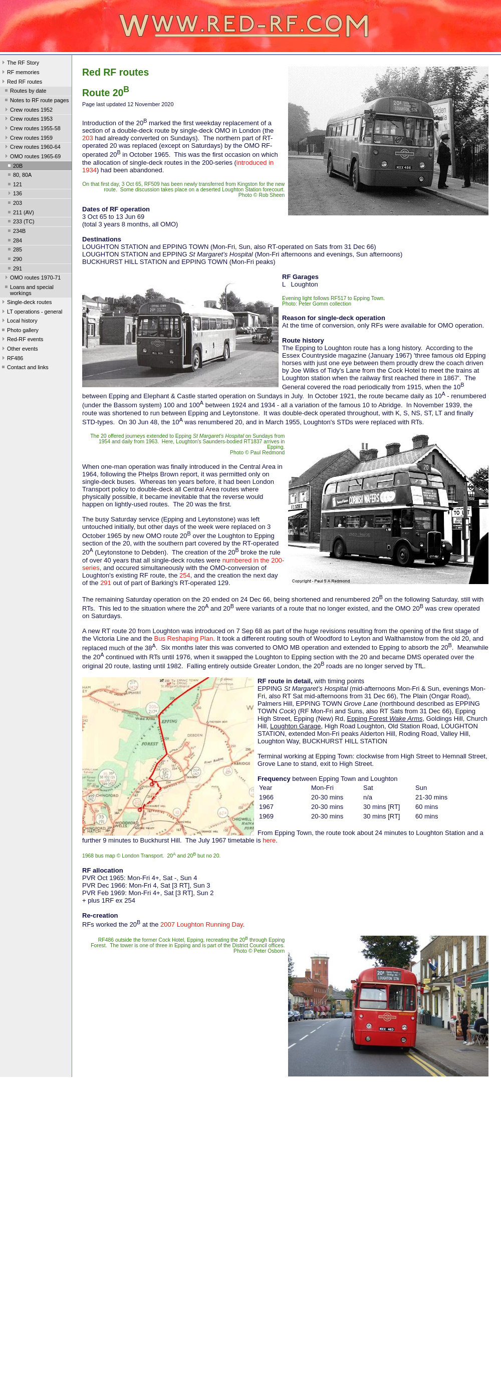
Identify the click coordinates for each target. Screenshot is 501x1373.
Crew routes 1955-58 (32, 129)
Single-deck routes (26, 303)
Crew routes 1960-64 (32, 148)
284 (14, 241)
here (269, 840)
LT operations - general (31, 313)
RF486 (11, 359)
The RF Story (19, 64)
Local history (19, 322)
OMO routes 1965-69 (32, 157)
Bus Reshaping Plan (183, 638)
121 (14, 185)
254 (184, 575)
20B (14, 167)
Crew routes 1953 (28, 120)
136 (14, 194)
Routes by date (25, 92)
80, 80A (19, 176)
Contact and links (24, 368)
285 (14, 250)
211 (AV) (20, 213)
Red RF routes (21, 83)
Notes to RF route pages (36, 101)
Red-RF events (22, 340)
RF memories (20, 73)
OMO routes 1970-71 (32, 278)
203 (14, 204)
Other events (19, 350)
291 (14, 269)
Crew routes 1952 (28, 111)
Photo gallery (19, 331)
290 (14, 260)
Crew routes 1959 (28, 139)
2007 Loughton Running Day (201, 924)
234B (16, 232)
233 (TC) (20, 222)
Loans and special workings (28, 290)
